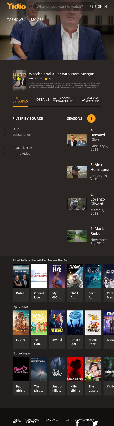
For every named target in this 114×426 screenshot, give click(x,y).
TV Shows (15, 19)
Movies (37, 19)
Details (42, 99)
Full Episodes (20, 100)
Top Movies (51, 419)
